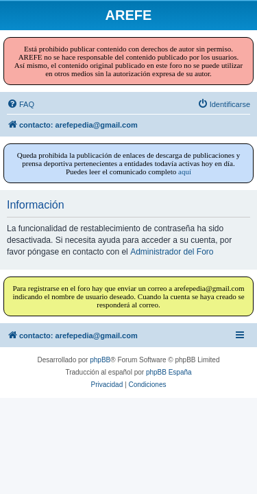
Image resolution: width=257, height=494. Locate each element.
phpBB (100, 360)
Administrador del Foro (171, 252)
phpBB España (169, 372)
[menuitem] (20, 104)
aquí (184, 171)
